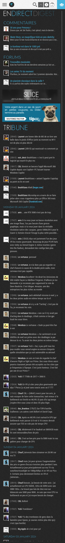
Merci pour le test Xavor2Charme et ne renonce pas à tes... (34, 39)
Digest (44, 13)
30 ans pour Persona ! (20, 27)
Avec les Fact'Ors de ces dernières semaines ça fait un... (33, 64)
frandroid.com (36, 201)
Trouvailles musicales (20, 62)
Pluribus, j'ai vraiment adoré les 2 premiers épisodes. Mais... (34, 74)
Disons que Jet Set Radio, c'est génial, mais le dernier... (32, 30)
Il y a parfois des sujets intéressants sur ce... (28, 83)
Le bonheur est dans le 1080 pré (25, 46)
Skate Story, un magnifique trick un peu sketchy (32, 37)
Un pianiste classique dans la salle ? (27, 81)
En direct (17, 13)
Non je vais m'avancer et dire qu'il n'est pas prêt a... (31, 49)
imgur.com (38, 187)
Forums (12, 57)
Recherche (35, 4)
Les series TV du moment (21, 71)
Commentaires (19, 22)
